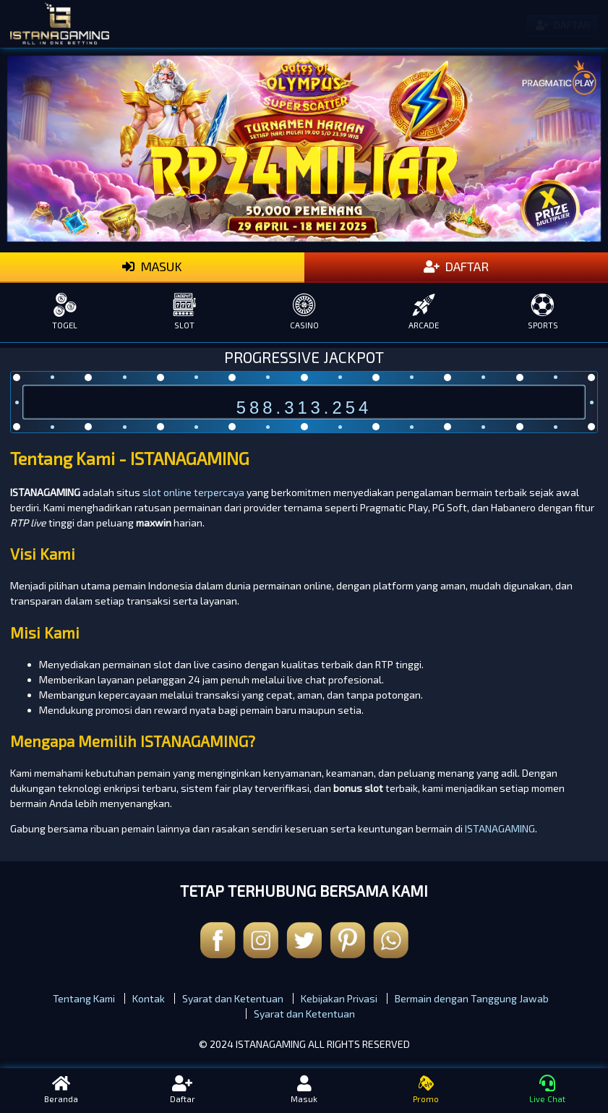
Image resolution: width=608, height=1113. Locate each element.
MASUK (152, 266)
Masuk (303, 1089)
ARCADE (423, 311)
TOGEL (64, 311)
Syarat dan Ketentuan (232, 998)
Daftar (182, 1089)
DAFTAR (456, 266)
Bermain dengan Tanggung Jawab (472, 998)
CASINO (304, 311)
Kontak (148, 998)
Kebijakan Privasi (339, 998)
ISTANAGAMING (500, 828)
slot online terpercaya (193, 492)
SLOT (184, 311)
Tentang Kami (84, 998)
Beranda (60, 1089)
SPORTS (543, 311)
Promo (425, 1089)
